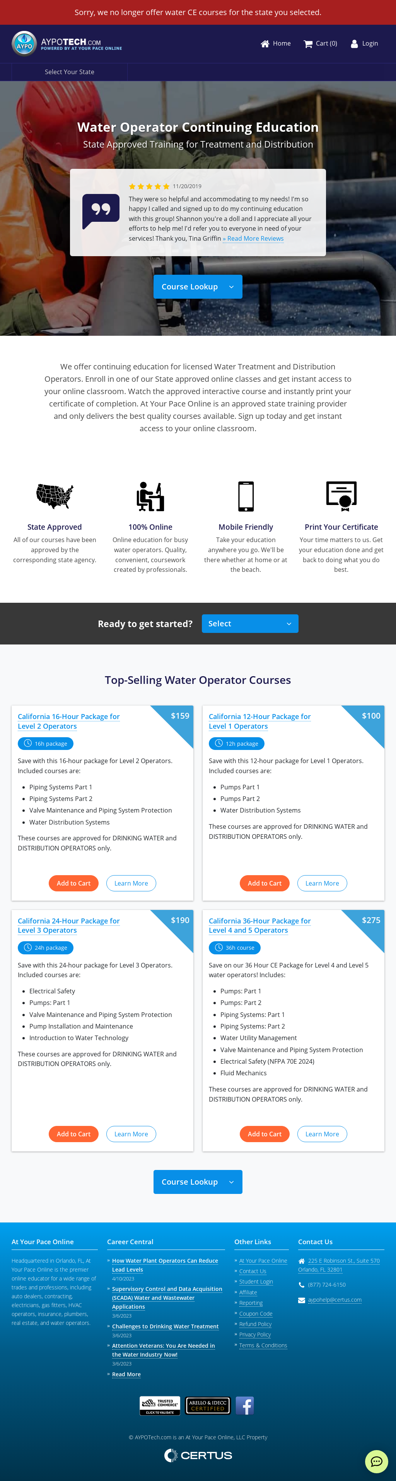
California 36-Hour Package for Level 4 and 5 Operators (260, 925)
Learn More (131, 883)
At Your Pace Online (263, 1260)
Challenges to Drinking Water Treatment (165, 1326)
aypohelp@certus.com (335, 1299)
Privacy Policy (255, 1334)
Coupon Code (256, 1313)
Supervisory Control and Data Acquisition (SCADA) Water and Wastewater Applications (167, 1297)
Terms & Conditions (263, 1345)
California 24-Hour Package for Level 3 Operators (69, 925)
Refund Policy (255, 1324)
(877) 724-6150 (327, 1284)
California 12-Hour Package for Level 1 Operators (260, 721)
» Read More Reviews (253, 238)
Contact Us (252, 1271)
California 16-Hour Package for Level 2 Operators (69, 721)
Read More (126, 1374)
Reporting (251, 1302)
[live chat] (376, 1461)
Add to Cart (73, 883)
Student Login (256, 1281)
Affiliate (248, 1292)
